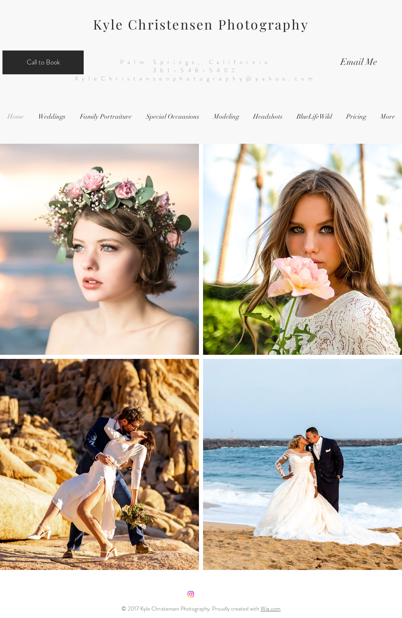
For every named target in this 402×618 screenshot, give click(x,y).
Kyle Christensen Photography (201, 24)
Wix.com (270, 608)
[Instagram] (191, 594)
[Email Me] (359, 62)
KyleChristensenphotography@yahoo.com (196, 78)
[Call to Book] (43, 62)
